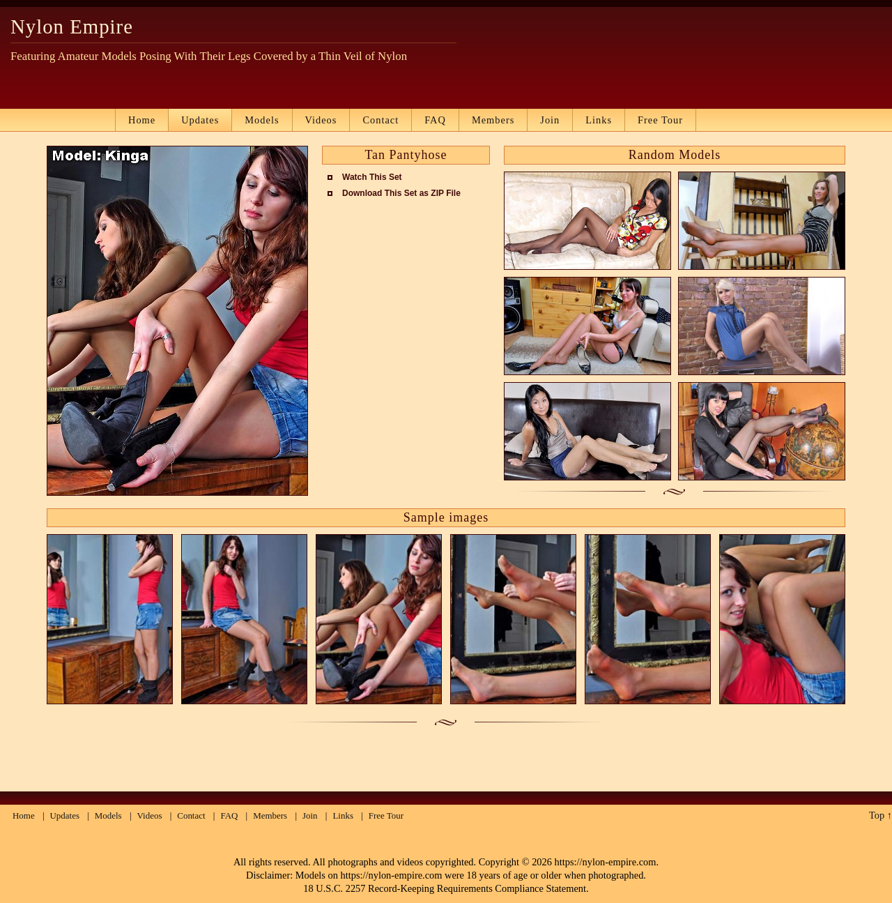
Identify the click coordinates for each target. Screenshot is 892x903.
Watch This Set (372, 177)
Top (876, 815)
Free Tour (660, 120)
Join (550, 120)
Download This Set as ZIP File (401, 193)
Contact (380, 120)
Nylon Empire (71, 26)
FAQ (435, 120)
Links (598, 120)
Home (141, 120)
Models (262, 120)
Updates (200, 120)
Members (493, 120)
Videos (321, 120)
